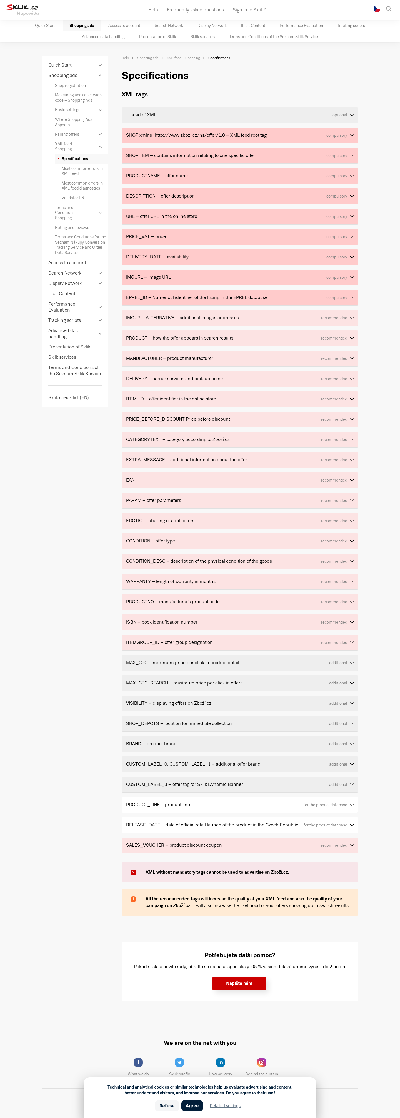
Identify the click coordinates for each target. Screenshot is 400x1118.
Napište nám (239, 983)
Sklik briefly (184, 1067)
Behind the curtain (263, 1067)
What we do (143, 1067)
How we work (225, 1067)
